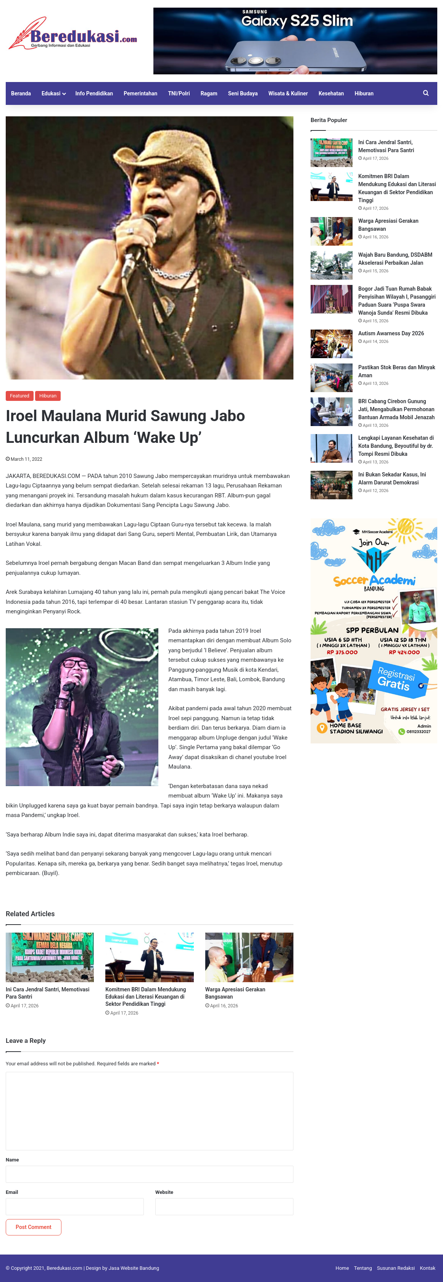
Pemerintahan (140, 93)
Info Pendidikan (94, 93)
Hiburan (364, 93)
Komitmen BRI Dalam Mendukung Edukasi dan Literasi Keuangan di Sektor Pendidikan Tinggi (145, 996)
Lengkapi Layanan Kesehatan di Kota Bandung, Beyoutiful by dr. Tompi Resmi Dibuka (396, 446)
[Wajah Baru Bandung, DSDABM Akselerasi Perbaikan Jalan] (332, 265)
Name (12, 1160)
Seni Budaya (243, 93)
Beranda (21, 93)
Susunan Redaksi (396, 1268)
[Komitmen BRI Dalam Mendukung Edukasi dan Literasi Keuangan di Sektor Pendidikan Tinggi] (149, 957)
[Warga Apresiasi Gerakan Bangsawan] (249, 957)
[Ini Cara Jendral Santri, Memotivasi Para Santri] (50, 957)
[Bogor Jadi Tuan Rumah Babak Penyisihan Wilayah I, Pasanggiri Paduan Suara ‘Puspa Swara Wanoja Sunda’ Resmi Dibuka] (332, 299)
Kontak (428, 1268)
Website (164, 1192)
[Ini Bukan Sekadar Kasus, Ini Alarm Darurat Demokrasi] (332, 485)
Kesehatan (331, 93)
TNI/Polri (179, 93)
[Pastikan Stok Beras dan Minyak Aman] (332, 378)
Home (342, 1268)
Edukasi (51, 93)
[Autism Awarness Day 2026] (332, 344)
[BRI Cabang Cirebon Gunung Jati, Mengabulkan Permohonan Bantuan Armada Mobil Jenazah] (332, 411)
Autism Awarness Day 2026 (391, 333)
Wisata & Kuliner (288, 93)
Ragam (209, 93)
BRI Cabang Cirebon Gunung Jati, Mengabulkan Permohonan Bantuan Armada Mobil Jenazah (396, 409)
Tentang (363, 1268)
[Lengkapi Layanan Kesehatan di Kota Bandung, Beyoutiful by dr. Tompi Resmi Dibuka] (332, 448)
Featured (19, 396)
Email (12, 1192)
